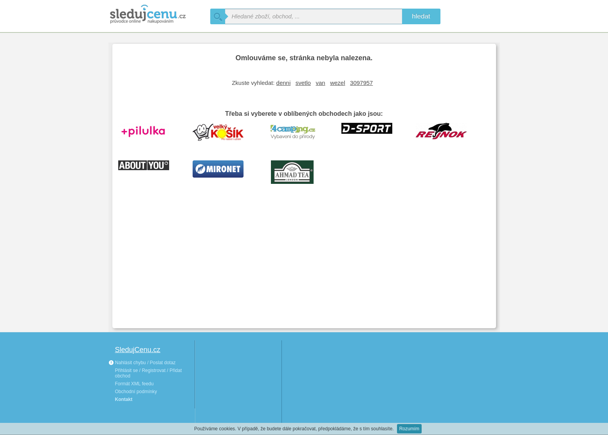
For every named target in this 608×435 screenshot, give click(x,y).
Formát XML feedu (134, 383)
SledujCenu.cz (138, 350)
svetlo (303, 82)
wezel (337, 82)
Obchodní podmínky (136, 391)
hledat (421, 16)
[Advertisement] (304, 263)
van (320, 82)
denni (283, 82)
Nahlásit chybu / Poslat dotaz (142, 362)
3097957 (361, 82)
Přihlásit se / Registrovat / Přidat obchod (148, 373)
